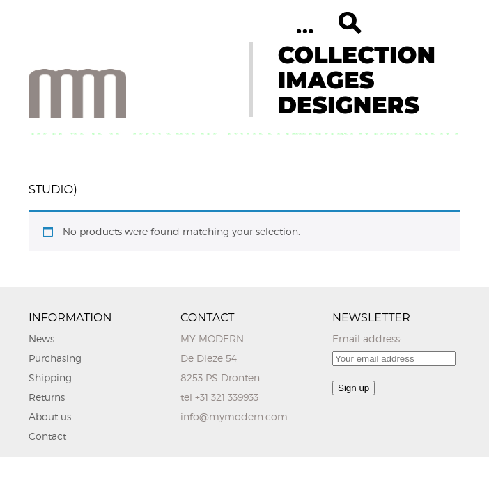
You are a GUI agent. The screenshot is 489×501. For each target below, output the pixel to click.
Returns (47, 397)
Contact (47, 436)
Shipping (50, 377)
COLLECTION (356, 55)
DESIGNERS (348, 105)
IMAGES (326, 80)
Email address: (367, 338)
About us (50, 416)
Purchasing (55, 358)
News (41, 338)
